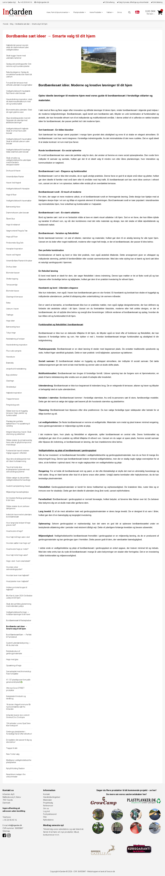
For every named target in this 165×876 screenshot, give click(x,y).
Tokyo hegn (11, 333)
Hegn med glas (12, 659)
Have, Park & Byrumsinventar (58, 12)
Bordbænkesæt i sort (48, 176)
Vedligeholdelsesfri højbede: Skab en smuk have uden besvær (17, 131)
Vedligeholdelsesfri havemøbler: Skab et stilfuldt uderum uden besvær (19, 141)
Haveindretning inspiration (16, 345)
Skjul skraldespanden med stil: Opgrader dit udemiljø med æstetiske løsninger (18, 120)
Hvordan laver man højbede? (17, 575)
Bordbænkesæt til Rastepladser (18, 620)
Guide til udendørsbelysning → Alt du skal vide (18, 644)
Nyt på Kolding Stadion (15, 768)
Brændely (10, 363)
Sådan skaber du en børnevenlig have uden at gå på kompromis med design (19, 442)
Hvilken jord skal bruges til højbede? (16, 588)
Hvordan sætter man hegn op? (18, 543)
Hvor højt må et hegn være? (17, 555)
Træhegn (9, 315)
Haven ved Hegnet (13, 255)
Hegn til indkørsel (13, 225)
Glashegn (10, 381)
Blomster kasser (13, 273)
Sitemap (6, 831)
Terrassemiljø (11, 285)
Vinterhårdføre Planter (15, 177)
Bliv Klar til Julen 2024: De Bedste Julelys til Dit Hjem (19, 597)
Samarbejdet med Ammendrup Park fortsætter (18, 672)
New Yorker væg (12, 754)
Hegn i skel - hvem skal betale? (18, 561)
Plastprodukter (79, 12)
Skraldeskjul (11, 387)
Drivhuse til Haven (13, 171)
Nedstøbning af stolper (15, 339)
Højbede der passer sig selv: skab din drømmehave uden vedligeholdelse (17, 47)
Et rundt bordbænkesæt (49, 155)
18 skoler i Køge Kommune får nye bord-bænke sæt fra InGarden (18, 706)
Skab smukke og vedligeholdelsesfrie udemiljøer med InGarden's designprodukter (18, 161)
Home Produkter (96, 12)
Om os (119, 12)
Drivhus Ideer (11, 267)
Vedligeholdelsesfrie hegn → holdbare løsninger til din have (18, 613)
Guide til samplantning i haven (18, 486)
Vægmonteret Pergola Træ (16, 231)
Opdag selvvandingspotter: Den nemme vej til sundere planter (18, 65)
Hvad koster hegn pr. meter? (17, 549)
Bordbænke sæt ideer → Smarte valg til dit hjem (16, 627)
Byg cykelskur (11, 375)
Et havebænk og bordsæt (123, 293)
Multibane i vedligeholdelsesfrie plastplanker (18, 761)
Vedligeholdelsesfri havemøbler (18, 201)
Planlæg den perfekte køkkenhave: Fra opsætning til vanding (18, 423)
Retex (8, 303)
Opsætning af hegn (13, 665)
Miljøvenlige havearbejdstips (17, 492)
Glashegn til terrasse (14, 297)
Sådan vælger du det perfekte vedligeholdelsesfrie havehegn (18, 479)
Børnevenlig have (13, 327)
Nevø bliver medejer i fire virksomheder (15, 775)
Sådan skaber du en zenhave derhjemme (17, 507)
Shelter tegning (12, 279)
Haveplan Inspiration (14, 249)
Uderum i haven (12, 309)
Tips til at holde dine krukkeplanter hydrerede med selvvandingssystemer (17, 469)
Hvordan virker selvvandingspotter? (14, 568)
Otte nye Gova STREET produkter (15, 689)
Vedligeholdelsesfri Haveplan (18, 189)
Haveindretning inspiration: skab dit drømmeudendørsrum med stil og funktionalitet (19, 101)
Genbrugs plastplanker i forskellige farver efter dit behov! (19, 733)
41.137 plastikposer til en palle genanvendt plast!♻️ (18, 681)
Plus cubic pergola (13, 351)
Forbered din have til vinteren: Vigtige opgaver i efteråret (17, 452)
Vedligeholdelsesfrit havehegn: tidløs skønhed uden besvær (18, 151)
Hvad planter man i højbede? (17, 581)
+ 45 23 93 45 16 (25, 2)
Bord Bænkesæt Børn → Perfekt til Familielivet (18, 636)
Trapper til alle (11, 748)
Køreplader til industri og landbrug (16, 697)
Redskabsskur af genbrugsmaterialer (14, 652)
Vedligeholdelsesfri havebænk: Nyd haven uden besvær (18, 92)
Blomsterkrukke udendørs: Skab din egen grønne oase (19, 111)
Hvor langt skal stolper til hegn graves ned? (18, 524)
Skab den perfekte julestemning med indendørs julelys (18, 605)
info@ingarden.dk (41, 2)
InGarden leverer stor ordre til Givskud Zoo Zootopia (17, 716)
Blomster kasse (12, 291)
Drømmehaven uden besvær (17, 213)
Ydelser (109, 12)
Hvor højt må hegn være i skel (18, 537)
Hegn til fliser (11, 195)
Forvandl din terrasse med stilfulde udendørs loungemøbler (19, 84)
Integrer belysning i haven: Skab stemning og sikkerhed (18, 433)
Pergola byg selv (12, 405)
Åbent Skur (10, 219)
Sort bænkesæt (46, 135)
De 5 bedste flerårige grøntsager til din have (19, 499)
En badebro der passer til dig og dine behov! (19, 741)
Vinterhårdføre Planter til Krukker (19, 261)
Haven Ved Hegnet (13, 183)
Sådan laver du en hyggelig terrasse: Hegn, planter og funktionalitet (17, 413)
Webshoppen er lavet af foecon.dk (101, 871)
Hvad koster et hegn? (14, 531)
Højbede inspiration (14, 393)
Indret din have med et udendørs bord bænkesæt (19, 516)
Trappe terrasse (12, 399)
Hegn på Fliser (12, 237)
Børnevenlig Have (13, 207)
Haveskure (10, 357)
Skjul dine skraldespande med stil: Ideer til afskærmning (18, 460)
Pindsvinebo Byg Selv (14, 243)
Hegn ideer (10, 321)
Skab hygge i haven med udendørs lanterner (16, 57)
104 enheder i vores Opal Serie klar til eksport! (18, 724)
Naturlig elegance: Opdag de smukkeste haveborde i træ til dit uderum (19, 74)
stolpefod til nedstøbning (16, 369)
